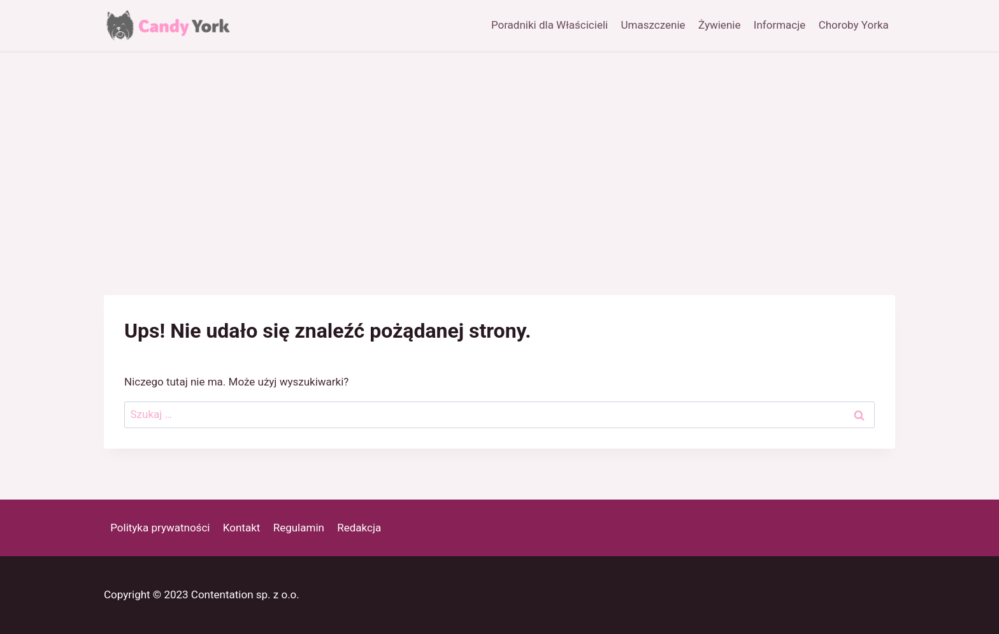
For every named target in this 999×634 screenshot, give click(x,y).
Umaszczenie (653, 24)
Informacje (780, 24)
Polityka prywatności (160, 527)
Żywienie (719, 24)
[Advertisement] (499, 148)
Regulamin (298, 527)
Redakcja (359, 527)
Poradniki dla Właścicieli (549, 24)
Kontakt (242, 527)
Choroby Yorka (854, 24)
